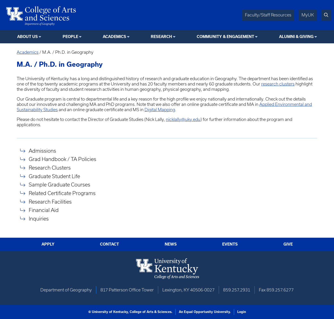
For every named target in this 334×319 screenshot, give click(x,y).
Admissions (42, 151)
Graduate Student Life (54, 176)
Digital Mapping (160, 109)
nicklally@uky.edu (183, 119)
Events (230, 244)
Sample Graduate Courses (59, 185)
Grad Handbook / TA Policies (62, 159)
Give (288, 244)
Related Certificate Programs (62, 193)
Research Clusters (50, 168)
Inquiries (39, 218)
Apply (48, 244)
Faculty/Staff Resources (268, 15)
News (171, 244)
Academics (28, 52)
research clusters (278, 84)
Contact (109, 244)
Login (241, 312)
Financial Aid (44, 210)
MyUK (308, 15)
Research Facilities (50, 202)
